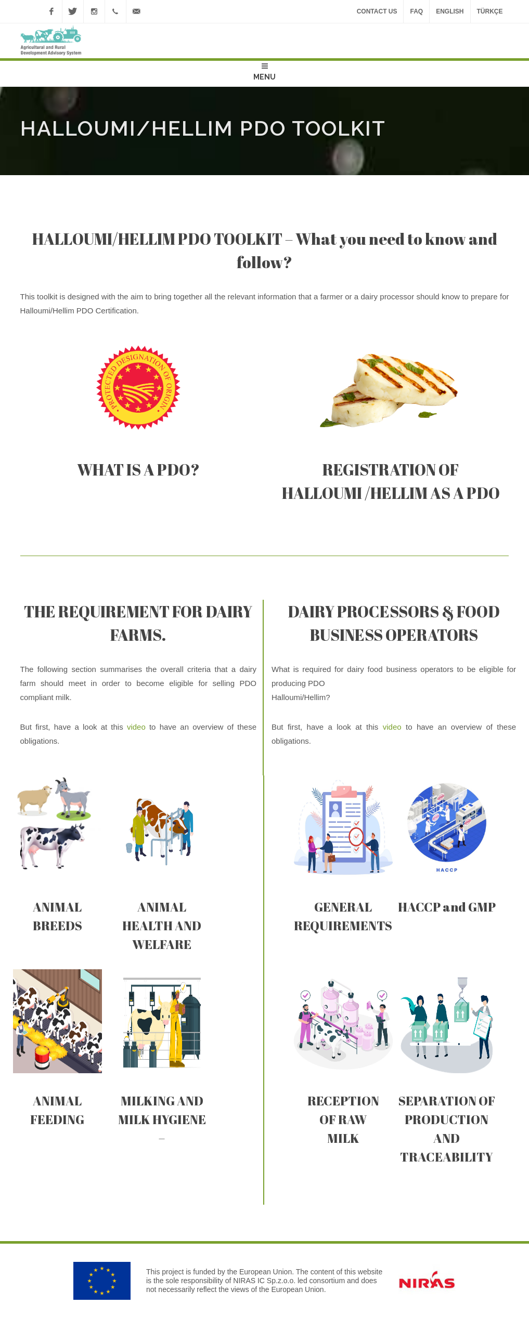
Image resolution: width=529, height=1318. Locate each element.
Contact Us (377, 11)
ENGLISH (449, 11)
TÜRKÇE (490, 11)
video (136, 726)
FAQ (416, 11)
